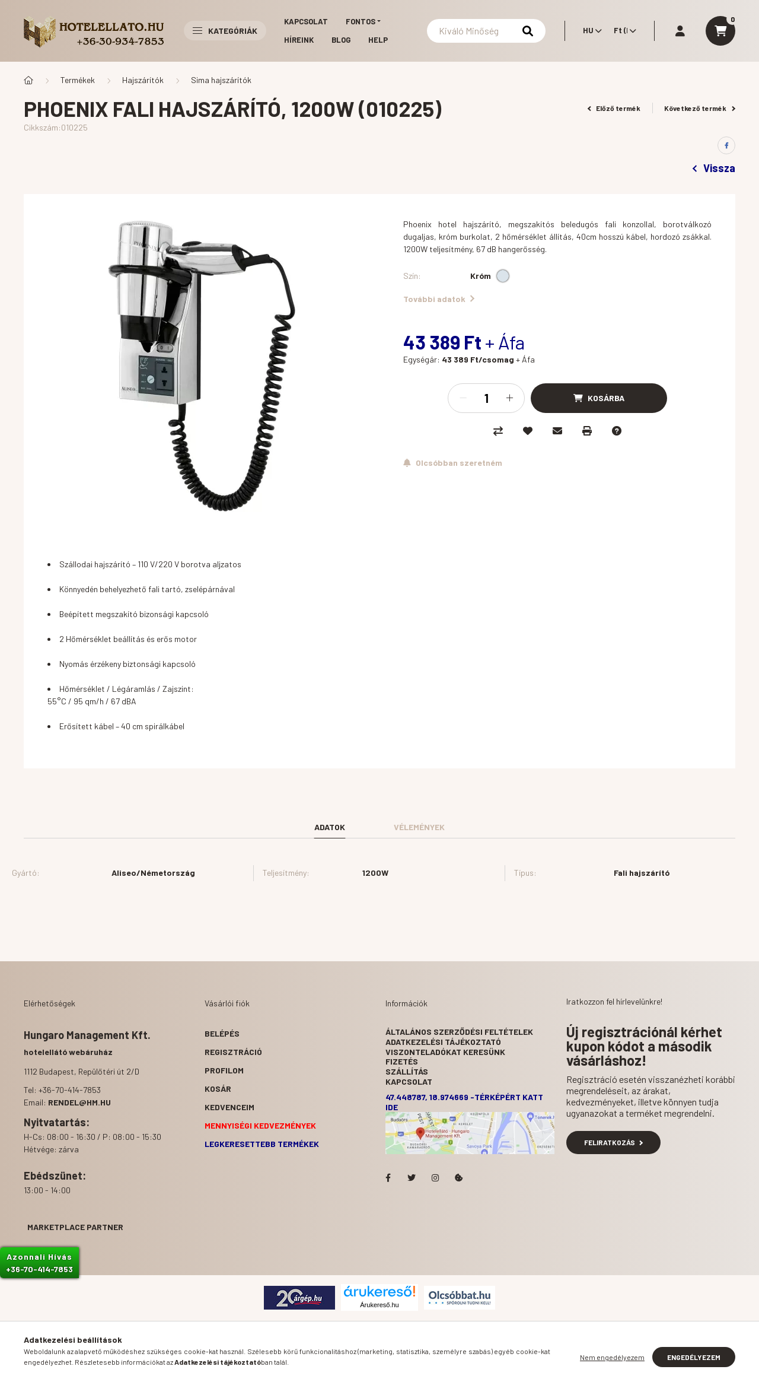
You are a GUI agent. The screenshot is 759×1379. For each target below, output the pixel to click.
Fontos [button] (360, 21)
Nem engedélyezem (612, 1357)
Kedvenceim (229, 1107)
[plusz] (509, 398)
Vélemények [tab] (419, 827)
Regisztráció (233, 1052)
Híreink (299, 40)
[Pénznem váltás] (622, 31)
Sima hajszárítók (221, 80)
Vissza (714, 167)
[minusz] (463, 398)
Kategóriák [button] (225, 31)
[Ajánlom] (557, 431)
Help (378, 40)
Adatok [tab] (329, 827)
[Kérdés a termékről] (617, 431)
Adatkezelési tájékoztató (443, 1042)
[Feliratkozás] (452, 463)
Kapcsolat (306, 21)
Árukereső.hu (379, 1304)
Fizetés (401, 1061)
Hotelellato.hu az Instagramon (435, 1178)
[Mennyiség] (486, 398)
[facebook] (726, 145)
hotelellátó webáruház (68, 1052)
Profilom (224, 1070)
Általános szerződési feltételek (459, 1032)
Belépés (222, 1033)
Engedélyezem (693, 1357)
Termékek (77, 80)
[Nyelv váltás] (589, 31)
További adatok (438, 299)
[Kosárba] (599, 398)
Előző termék (614, 108)
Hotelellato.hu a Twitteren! (411, 1178)
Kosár (218, 1089)
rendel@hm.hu (79, 1102)
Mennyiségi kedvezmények (260, 1125)
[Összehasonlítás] (498, 431)
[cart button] (720, 31)
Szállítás (406, 1071)
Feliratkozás (613, 1142)
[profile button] (680, 31)
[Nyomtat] (587, 431)
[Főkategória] (28, 80)
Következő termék (699, 108)
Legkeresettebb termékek (262, 1144)
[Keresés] (486, 31)
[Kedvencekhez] (528, 431)
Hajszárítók (143, 80)
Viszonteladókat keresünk (445, 1052)
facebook (388, 1178)
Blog (340, 40)
